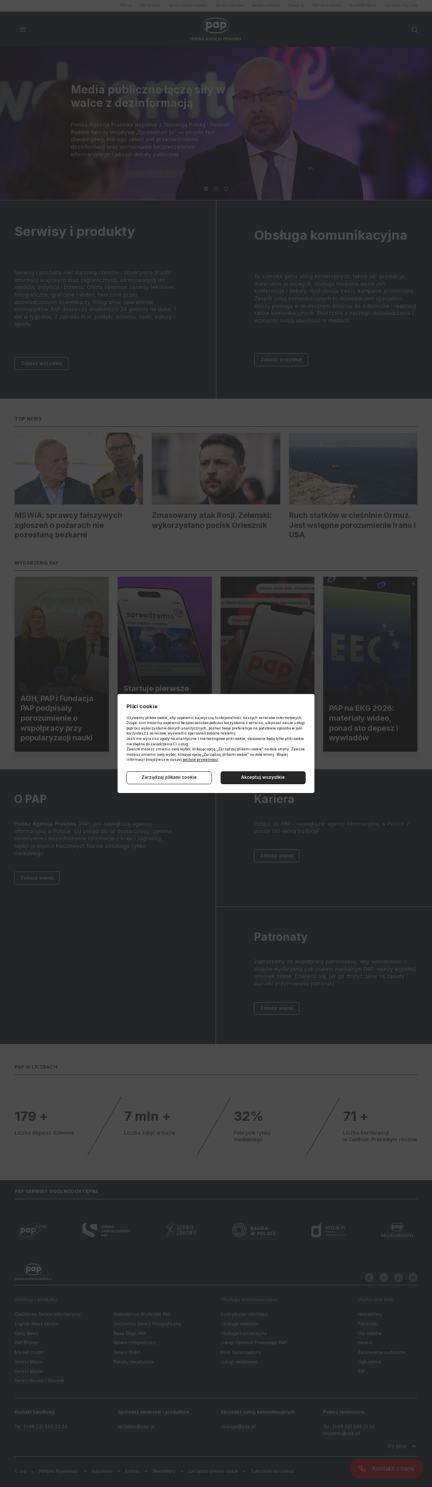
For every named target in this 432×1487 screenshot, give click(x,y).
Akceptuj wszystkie (263, 777)
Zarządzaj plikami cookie (169, 777)
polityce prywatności (200, 759)
